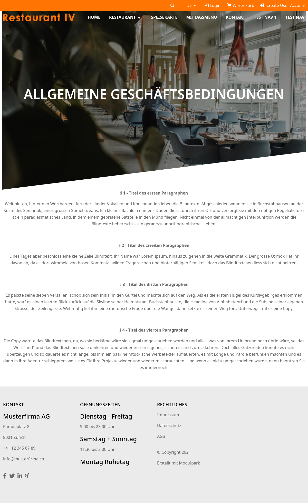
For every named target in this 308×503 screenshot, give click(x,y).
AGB (161, 436)
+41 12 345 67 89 (19, 448)
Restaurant (122, 17)
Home (94, 17)
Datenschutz (169, 425)
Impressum (168, 415)
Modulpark (189, 463)
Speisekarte (164, 17)
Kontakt (235, 17)
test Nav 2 (296, 17)
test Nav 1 (265, 17)
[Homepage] (39, 17)
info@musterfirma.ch (23, 459)
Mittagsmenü (201, 17)
